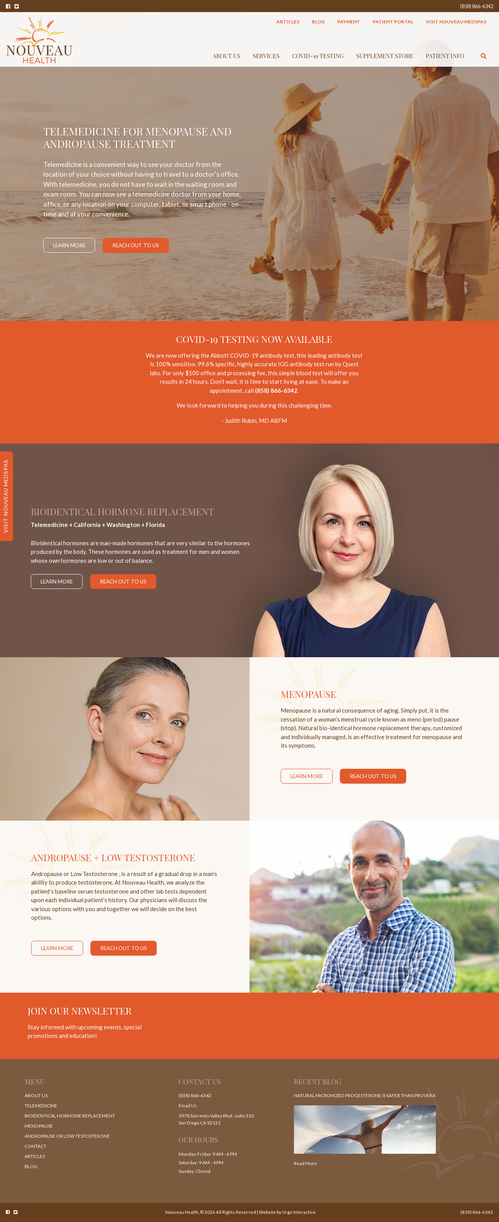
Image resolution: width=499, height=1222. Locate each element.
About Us (36, 1095)
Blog (318, 22)
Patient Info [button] (445, 56)
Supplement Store (385, 56)
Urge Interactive (299, 1212)
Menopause (39, 1126)
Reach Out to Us (135, 245)
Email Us (188, 1105)
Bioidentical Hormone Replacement (70, 1116)
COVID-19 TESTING (318, 56)
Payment (348, 22)
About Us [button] (227, 56)
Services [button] (266, 56)
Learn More (69, 245)
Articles (287, 22)
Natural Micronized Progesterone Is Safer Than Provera (364, 1095)
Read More (305, 1163)
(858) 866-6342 (476, 6)
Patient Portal (393, 22)
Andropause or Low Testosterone (67, 1136)
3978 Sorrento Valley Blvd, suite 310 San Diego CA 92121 (216, 1119)
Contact (35, 1146)
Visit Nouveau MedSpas (456, 22)
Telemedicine (41, 1105)
